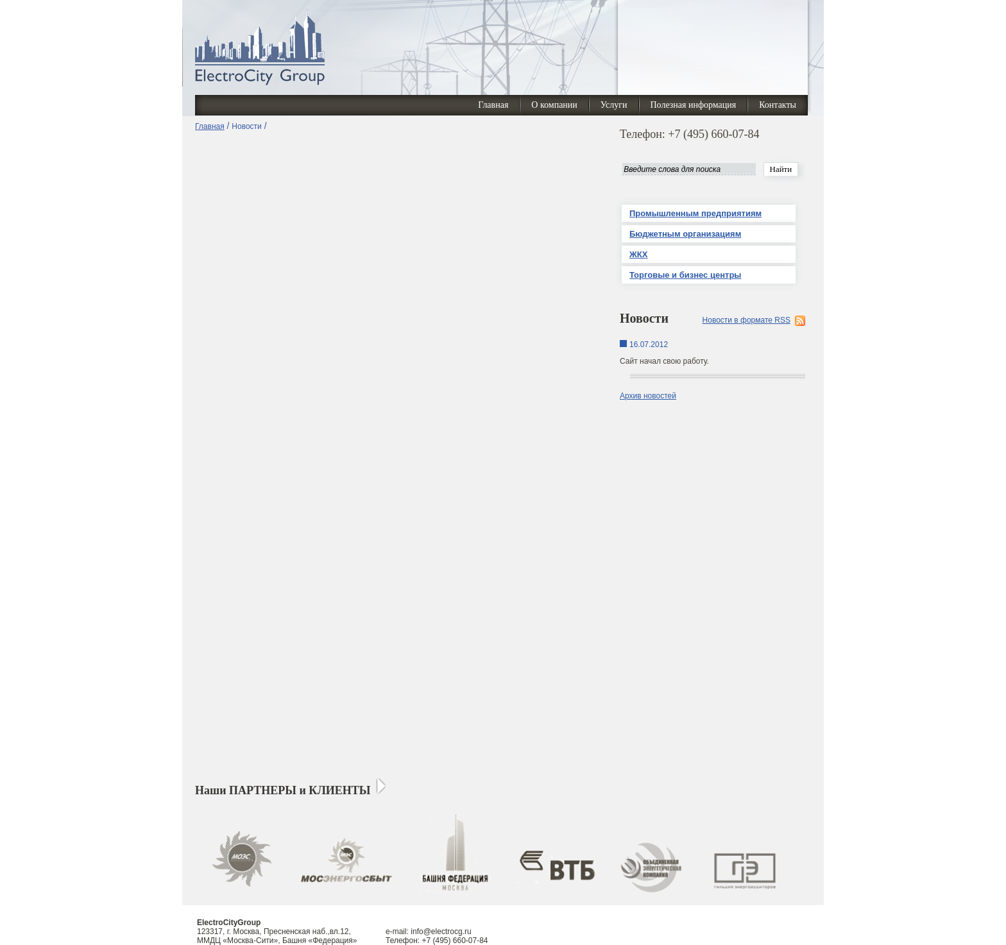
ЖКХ (638, 254)
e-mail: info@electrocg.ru (429, 931)
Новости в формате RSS (746, 320)
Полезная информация (694, 105)
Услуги (614, 105)
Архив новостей (648, 395)
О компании (554, 105)
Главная (493, 105)
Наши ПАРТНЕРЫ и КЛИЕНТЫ (283, 790)
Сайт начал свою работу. (664, 361)
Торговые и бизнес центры (685, 275)
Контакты (777, 105)
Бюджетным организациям (685, 234)
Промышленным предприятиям (695, 213)
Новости (246, 126)
